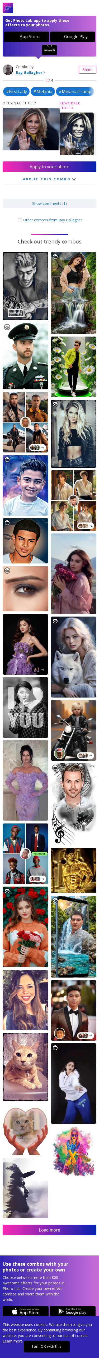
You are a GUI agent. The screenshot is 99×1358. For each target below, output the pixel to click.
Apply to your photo (49, 167)
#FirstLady (16, 91)
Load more (49, 1230)
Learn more (13, 1341)
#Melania (42, 91)
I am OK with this (46, 1346)
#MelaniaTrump (75, 91)
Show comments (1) (49, 203)
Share (87, 69)
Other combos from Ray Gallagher (49, 219)
